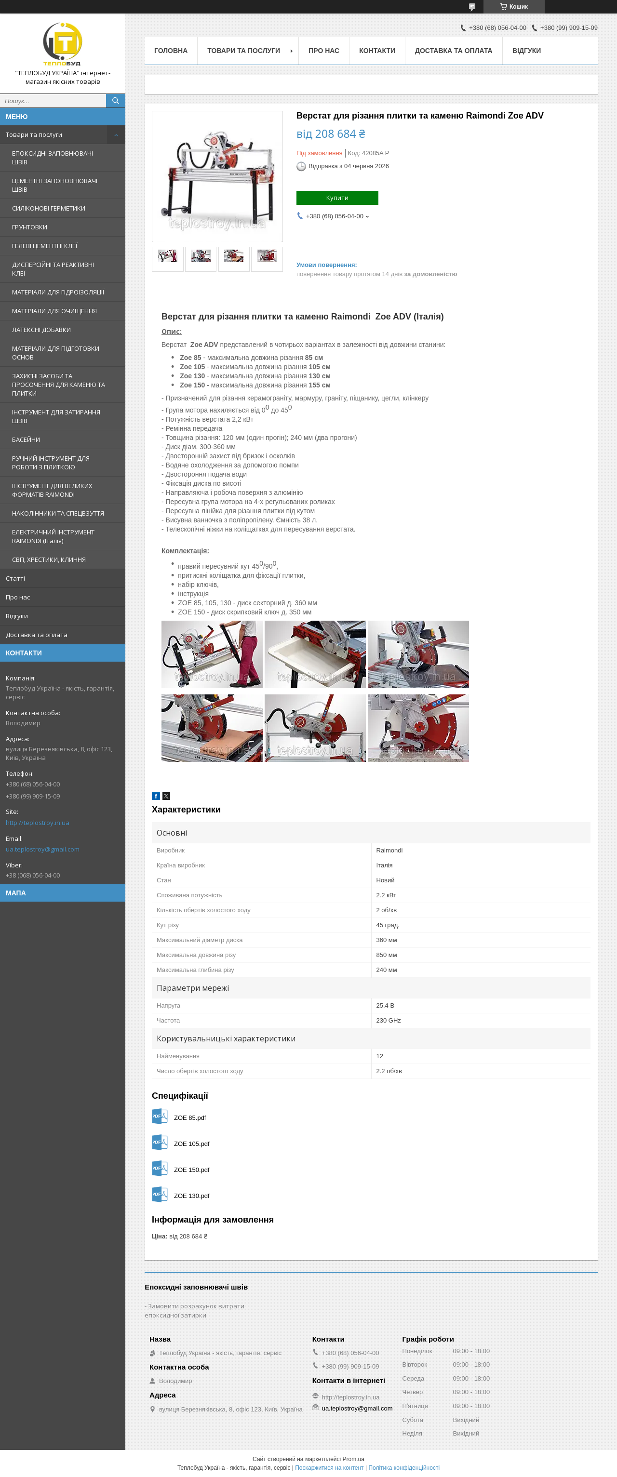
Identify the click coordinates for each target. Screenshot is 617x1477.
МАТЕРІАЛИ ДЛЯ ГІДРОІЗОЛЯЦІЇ (58, 292)
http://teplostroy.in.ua (37, 822)
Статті (15, 578)
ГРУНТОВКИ (29, 227)
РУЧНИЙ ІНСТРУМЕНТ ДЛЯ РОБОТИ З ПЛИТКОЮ (51, 462)
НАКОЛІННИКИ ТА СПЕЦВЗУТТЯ (58, 513)
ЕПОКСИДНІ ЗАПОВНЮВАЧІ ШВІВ (52, 157)
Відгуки (17, 616)
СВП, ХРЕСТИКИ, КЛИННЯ (49, 559)
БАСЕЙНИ (26, 439)
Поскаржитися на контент (329, 1467)
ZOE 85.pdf (190, 1117)
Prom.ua (353, 1459)
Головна (171, 50)
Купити (337, 197)
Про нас (18, 597)
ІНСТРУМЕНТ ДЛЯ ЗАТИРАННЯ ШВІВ (56, 416)
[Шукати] (115, 100)
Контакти (377, 50)
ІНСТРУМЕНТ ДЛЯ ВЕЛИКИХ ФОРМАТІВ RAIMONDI (52, 490)
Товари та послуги (34, 134)
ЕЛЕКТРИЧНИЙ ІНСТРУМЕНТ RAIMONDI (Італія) (53, 536)
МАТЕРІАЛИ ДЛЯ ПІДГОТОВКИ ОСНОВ (55, 352)
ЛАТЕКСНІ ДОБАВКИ (41, 329)
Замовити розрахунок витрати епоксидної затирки (194, 1310)
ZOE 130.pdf (192, 1195)
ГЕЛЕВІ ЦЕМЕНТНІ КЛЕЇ (44, 245)
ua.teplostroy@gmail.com (43, 849)
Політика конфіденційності (404, 1467)
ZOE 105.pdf (192, 1143)
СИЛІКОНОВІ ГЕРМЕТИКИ (48, 208)
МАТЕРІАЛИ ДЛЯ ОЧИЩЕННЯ (54, 310)
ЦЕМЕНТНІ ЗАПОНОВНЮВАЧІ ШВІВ (54, 185)
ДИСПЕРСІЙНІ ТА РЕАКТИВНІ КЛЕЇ (53, 269)
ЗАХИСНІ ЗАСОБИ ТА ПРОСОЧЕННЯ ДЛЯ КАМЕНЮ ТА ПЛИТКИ (58, 385)
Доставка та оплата (36, 634)
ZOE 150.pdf (192, 1169)
